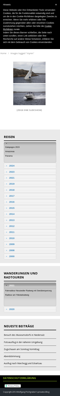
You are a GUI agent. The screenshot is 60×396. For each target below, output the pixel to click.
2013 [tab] (9, 220)
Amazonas (9, 151)
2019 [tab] (9, 183)
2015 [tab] (9, 208)
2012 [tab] (9, 226)
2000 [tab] (9, 256)
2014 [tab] (9, 214)
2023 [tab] (9, 171)
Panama (9, 156)
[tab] (30, 143)
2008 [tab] (9, 250)
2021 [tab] (9, 177)
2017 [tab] (9, 196)
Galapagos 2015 (12, 147)
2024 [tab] (9, 165)
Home (3, 53)
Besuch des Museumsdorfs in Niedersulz (24, 334)
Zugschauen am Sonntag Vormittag (21, 349)
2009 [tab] (9, 244)
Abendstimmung (12, 356)
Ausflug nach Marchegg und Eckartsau (23, 363)
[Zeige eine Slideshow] (29, 110)
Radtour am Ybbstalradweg (17, 295)
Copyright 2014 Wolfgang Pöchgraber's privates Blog (26, 392)
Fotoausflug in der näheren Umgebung (23, 342)
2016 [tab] (9, 202)
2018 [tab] (9, 190)
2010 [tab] (9, 238)
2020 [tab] (9, 309)
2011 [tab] (9, 232)
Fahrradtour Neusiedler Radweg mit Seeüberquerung (28, 290)
